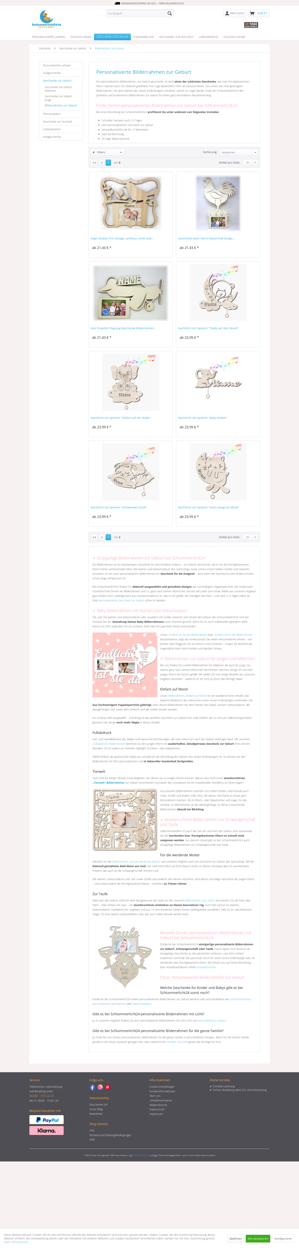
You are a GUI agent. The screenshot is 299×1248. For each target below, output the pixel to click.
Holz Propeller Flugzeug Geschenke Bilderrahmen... (123, 328)
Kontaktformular (206, 967)
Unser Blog (96, 1109)
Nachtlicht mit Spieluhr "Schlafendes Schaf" (119, 507)
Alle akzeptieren (258, 1238)
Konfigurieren (283, 1238)
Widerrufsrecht (158, 1105)
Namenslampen (142, 1004)
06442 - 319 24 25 (41, 1096)
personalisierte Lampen (212, 1020)
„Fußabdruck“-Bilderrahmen (108, 744)
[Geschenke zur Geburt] (112, 37)
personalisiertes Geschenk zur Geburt (121, 600)
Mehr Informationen (16, 1242)
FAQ (91, 1130)
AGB (92, 1139)
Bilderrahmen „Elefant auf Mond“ (187, 695)
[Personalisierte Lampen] (48, 37)
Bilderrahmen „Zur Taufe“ (200, 900)
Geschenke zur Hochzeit (57, 121)
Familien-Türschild (177, 1042)
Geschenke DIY (98, 1104)
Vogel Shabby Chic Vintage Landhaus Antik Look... (122, 238)
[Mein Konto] (234, 13)
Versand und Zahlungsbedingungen (110, 1135)
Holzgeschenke (52, 137)
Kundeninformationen (162, 1091)
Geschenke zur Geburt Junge (58, 98)
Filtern (99, 152)
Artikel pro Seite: (229, 162)
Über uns (155, 1096)
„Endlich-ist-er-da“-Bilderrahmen (233, 634)
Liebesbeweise (52, 129)
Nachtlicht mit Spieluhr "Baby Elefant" (202, 418)
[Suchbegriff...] (140, 13)
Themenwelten (52, 114)
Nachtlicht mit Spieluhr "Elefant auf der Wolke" (121, 418)
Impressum (156, 1114)
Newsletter (96, 1114)
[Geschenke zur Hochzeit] (176, 37)
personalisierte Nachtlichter (108, 1004)
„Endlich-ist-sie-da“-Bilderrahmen (187, 634)
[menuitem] (140, 13)
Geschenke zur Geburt (57, 80)
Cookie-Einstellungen (162, 1086)
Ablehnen (235, 1238)
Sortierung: (210, 152)
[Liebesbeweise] (208, 37)
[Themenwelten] (144, 37)
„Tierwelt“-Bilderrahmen (108, 782)
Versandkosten (141, 1155)
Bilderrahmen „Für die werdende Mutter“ (136, 861)
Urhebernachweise (161, 1100)
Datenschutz (157, 1109)
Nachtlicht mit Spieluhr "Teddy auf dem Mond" (208, 328)
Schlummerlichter (240, 999)
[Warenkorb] (259, 13)
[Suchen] (170, 13)
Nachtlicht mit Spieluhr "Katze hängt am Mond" (208, 507)
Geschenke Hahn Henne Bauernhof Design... (206, 238)
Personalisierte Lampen (57, 65)
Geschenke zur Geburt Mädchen (58, 88)
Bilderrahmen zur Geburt (61, 105)
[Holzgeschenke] (234, 37)
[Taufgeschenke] (81, 37)
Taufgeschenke (52, 73)
